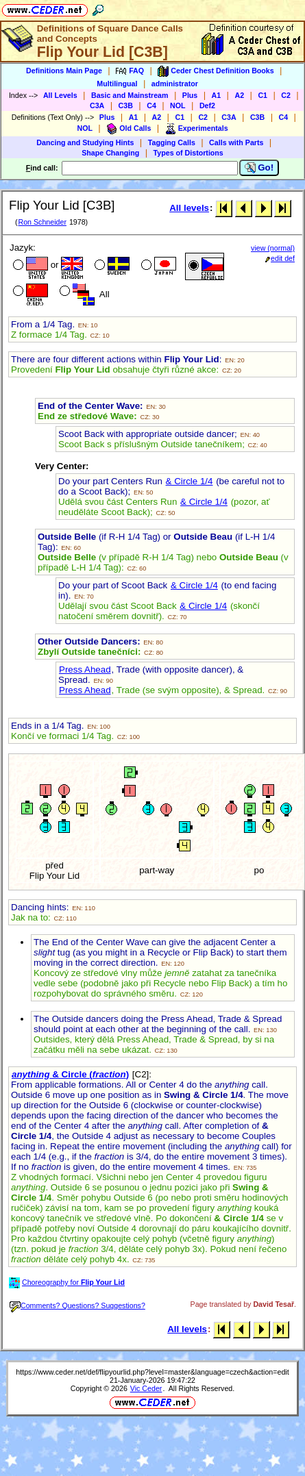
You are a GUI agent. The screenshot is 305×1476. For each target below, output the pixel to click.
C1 (262, 95)
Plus (190, 95)
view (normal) (273, 248)
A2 (239, 95)
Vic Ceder (146, 1388)
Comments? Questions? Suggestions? (77, 1305)
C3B (126, 105)
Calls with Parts (236, 142)
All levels (189, 208)
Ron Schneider (42, 222)
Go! (259, 167)
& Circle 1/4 (189, 481)
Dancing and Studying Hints (85, 142)
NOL (178, 105)
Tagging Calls (171, 142)
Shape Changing (110, 153)
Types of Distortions (188, 153)
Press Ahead (85, 669)
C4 (151, 105)
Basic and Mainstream (130, 95)
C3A (97, 105)
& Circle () (70, 1074)
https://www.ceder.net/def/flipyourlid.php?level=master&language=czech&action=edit (152, 1372)
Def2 (207, 105)
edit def (280, 258)
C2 (286, 95)
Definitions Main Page (64, 70)
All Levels (60, 95)
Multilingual (117, 83)
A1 (216, 95)
